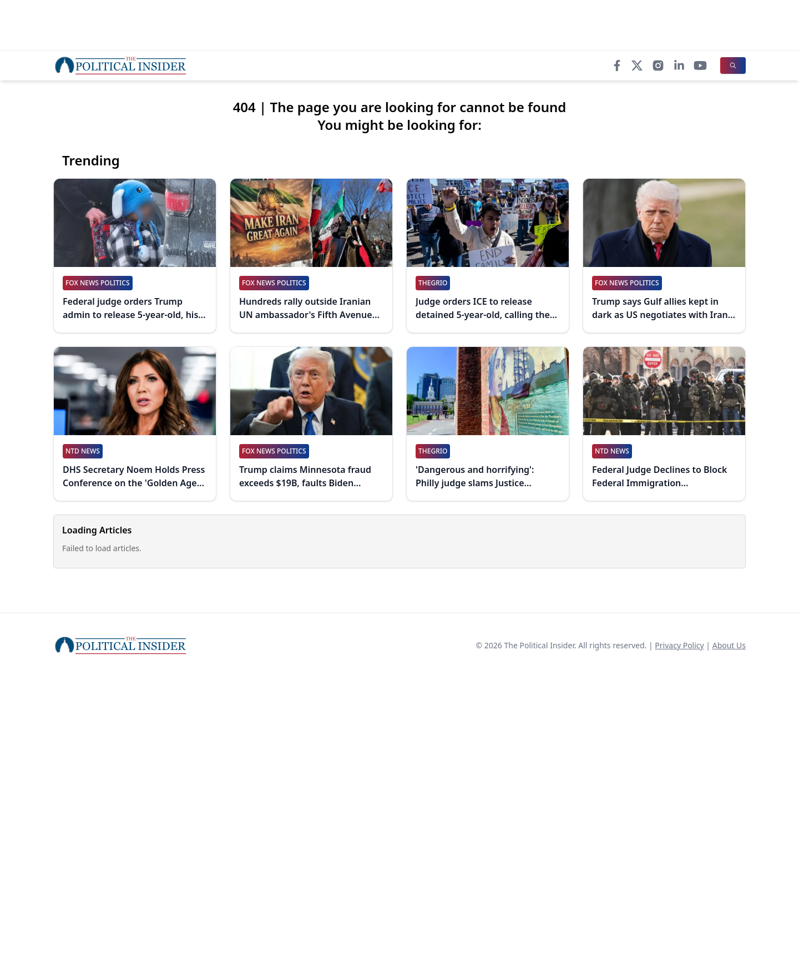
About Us (729, 645)
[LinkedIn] (679, 65)
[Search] (733, 65)
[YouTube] (700, 65)
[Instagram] (658, 65)
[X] (637, 65)
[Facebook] (617, 65)
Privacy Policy (679, 645)
